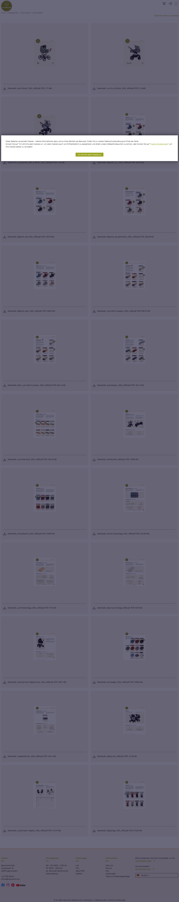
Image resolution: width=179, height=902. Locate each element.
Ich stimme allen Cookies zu (89, 154)
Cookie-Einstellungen (159, 144)
